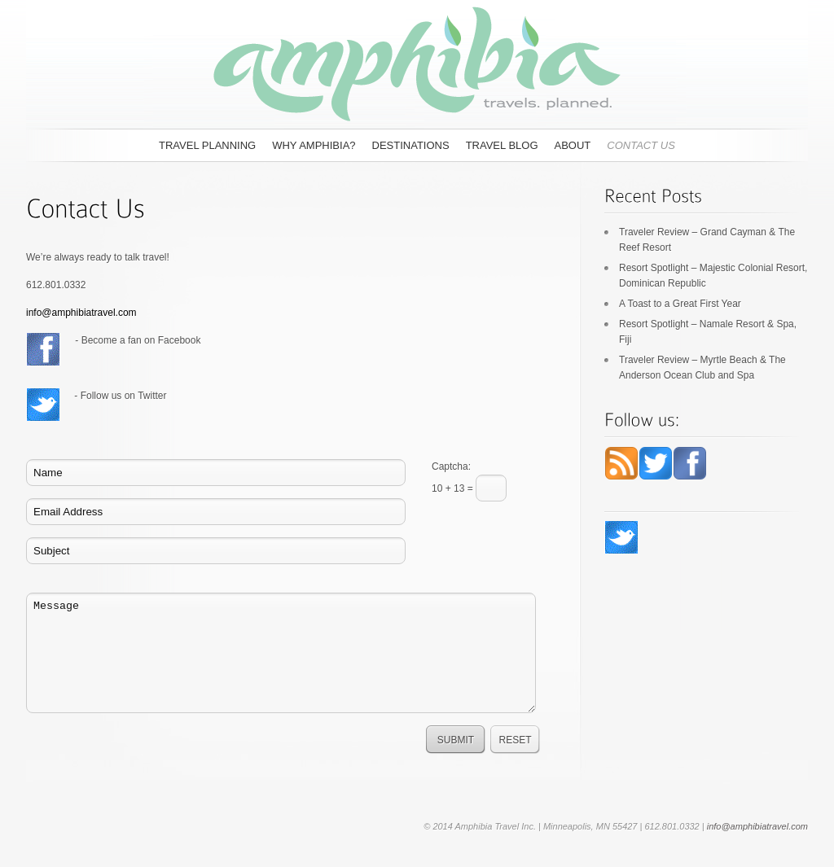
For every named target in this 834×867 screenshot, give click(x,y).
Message (281, 653)
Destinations (411, 145)
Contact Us (641, 145)
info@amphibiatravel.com (81, 312)
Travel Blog (502, 145)
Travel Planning (207, 145)
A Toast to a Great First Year (680, 303)
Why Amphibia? (313, 145)
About (573, 145)
